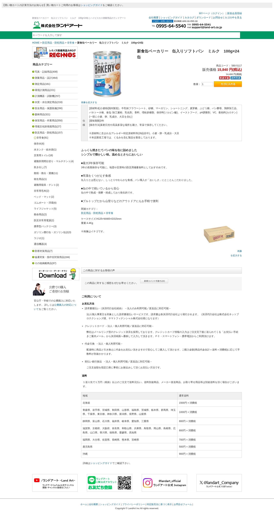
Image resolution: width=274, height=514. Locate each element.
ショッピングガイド (92, 5)
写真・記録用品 (43, 71)
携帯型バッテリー (43, 226)
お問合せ (218, 17)
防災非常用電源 (42, 220)
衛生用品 (39, 179)
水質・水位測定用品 (46, 102)
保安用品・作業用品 (46, 120)
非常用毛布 (40, 190)
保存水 (37, 143)
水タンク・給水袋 (43, 149)
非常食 (70, 42)
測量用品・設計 (43, 77)
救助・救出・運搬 (43, 173)
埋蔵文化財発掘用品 (46, 126)
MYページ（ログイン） (212, 13)
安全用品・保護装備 (46, 108)
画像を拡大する (89, 102)
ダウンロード (203, 17)
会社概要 (153, 17)
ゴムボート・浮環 (43, 202)
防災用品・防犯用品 (53, 42)
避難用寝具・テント (45, 184)
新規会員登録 (234, 13)
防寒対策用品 (42, 251)
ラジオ (37, 238)
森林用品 (40, 114)
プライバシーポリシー (133, 504)
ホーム (83, 504)
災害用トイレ (41, 155)
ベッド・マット (42, 196)
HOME (35, 42)
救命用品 (39, 214)
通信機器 (39, 244)
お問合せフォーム (183, 504)
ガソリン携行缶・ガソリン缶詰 (51, 232)
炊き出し (39, 167)
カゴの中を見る (233, 17)
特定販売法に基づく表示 (159, 504)
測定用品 (40, 84)
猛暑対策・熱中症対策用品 (49, 257)
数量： (197, 84)
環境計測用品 (42, 90)
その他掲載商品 (43, 263)
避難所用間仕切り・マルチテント (52, 161)
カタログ (189, 17)
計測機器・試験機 (44, 96)
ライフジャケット (43, 208)
